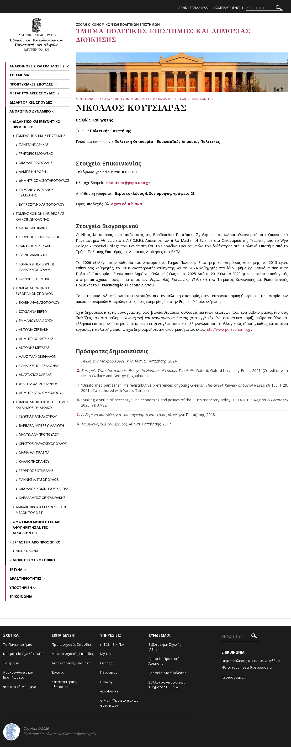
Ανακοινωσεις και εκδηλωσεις (37, 66)
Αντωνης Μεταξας (34, 347)
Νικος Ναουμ (27, 550)
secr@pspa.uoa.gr (257, 667)
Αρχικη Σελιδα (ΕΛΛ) (193, 8)
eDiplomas (109, 691)
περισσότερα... (233, 677)
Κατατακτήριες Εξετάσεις (64, 684)
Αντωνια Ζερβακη (34, 329)
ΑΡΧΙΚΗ (81, 99)
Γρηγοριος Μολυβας (36, 153)
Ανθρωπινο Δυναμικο (105, 99)
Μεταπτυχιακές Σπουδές (73, 653)
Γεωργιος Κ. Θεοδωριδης (39, 236)
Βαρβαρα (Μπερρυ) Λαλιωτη (41, 425)
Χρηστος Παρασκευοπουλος (43, 443)
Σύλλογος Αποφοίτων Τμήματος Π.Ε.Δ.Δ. (167, 685)
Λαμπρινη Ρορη (32, 171)
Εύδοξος (107, 663)
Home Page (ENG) (226, 8)
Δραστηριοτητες (25, 578)
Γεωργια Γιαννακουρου (38, 416)
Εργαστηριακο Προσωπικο (37, 542)
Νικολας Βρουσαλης (35, 162)
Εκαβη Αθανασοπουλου (39, 302)
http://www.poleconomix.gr (228, 329)
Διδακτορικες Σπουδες (31, 102)
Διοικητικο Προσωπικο (34, 560)
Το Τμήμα (11, 663)
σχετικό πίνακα (126, 203)
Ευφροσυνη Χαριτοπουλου (41, 204)
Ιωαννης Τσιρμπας (34, 278)
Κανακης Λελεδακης (36, 246)
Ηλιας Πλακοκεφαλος (37, 356)
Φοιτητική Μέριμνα (19, 686)
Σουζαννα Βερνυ (33, 311)
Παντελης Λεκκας (34, 144)
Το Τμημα (19, 75)
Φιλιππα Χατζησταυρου (38, 383)
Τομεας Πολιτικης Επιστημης (40, 135)
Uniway (106, 681)
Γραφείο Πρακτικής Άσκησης (165, 661)
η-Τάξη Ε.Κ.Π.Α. (112, 644)
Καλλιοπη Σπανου (34, 461)
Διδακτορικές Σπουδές (71, 663)
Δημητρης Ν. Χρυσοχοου (40, 392)
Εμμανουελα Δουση (36, 320)
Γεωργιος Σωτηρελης (36, 470)
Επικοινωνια (20, 596)
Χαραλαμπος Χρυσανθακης (42, 497)
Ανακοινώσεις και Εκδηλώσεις (18, 675)
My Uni (106, 653)
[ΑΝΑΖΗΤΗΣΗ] (264, 8)
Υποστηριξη (21, 587)
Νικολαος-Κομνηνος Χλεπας (44, 488)
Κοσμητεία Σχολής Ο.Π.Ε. (24, 653)
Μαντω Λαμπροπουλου (39, 434)
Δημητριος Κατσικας (36, 338)
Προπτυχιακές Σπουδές (72, 644)
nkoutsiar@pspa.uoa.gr (128, 182)
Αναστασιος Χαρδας (35, 374)
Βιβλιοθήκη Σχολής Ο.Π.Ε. (165, 647)
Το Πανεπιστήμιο (18, 644)
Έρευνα (58, 672)
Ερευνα (16, 569)
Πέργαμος (108, 672)
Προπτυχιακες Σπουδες (31, 84)
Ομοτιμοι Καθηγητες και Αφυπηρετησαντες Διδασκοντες (168, 99)
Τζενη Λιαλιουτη (33, 255)
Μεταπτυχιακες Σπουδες (32, 93)
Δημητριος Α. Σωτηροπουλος (44, 180)
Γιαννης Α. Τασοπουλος (39, 479)
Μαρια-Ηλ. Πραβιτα (34, 452)
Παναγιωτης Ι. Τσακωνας (39, 365)
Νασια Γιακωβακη (33, 228)
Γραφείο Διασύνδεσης (167, 672)
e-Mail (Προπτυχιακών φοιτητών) (119, 703)
